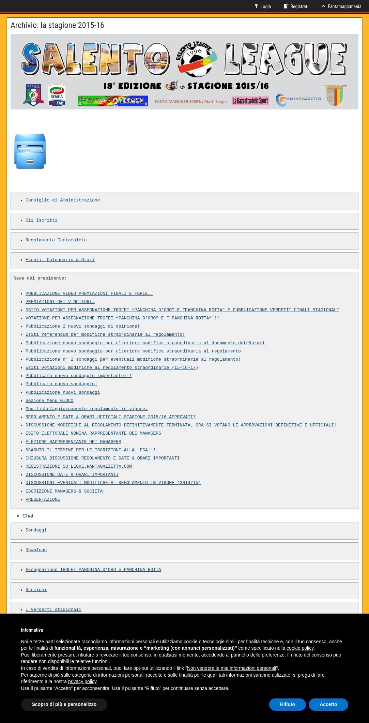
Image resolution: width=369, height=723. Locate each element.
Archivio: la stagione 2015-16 (57, 25)
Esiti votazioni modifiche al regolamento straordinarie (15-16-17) (112, 368)
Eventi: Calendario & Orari (60, 260)
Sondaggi (36, 530)
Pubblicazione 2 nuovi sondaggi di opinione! (83, 326)
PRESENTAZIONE (43, 500)
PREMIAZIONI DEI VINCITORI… (60, 302)
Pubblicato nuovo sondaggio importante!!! (79, 376)
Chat (27, 515)
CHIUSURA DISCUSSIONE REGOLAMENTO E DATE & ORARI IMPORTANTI (103, 458)
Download (36, 550)
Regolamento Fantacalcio (56, 240)
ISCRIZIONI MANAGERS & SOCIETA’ (65, 491)
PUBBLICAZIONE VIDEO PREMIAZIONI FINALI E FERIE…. (89, 294)
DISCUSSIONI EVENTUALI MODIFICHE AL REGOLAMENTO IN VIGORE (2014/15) (113, 483)
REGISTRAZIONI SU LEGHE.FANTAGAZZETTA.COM (79, 467)
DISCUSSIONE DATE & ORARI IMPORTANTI (72, 475)
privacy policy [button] (82, 681)
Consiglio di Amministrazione (63, 200)
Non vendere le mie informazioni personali (231, 668)
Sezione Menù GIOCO (49, 401)
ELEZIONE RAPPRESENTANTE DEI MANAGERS (73, 442)
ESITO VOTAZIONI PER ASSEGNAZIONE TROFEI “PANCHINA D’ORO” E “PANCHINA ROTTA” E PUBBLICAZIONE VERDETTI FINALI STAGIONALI (182, 310)
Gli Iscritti (42, 220)
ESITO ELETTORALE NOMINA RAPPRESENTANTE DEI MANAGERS (93, 434)
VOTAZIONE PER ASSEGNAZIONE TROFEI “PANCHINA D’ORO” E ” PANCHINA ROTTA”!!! (122, 318)
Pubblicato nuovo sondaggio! (61, 384)
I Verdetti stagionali (53, 610)
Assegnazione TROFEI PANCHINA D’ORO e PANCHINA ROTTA (93, 570)
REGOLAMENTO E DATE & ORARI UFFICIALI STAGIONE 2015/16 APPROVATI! (111, 417)
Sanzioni (36, 590)
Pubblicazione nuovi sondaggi (63, 393)
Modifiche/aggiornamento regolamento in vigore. (87, 409)
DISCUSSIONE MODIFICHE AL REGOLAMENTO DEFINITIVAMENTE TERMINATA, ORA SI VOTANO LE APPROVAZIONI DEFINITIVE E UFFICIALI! (181, 425)
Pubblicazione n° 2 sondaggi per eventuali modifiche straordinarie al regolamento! (133, 360)
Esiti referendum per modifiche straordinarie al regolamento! (105, 335)
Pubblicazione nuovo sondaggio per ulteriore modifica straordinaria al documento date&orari (145, 343)
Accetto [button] (328, 704)
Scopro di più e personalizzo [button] (64, 704)
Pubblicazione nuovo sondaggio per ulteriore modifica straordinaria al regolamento (133, 351)
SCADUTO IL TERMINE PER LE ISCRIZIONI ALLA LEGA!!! (91, 450)
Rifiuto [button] (287, 704)
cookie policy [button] (300, 648)
